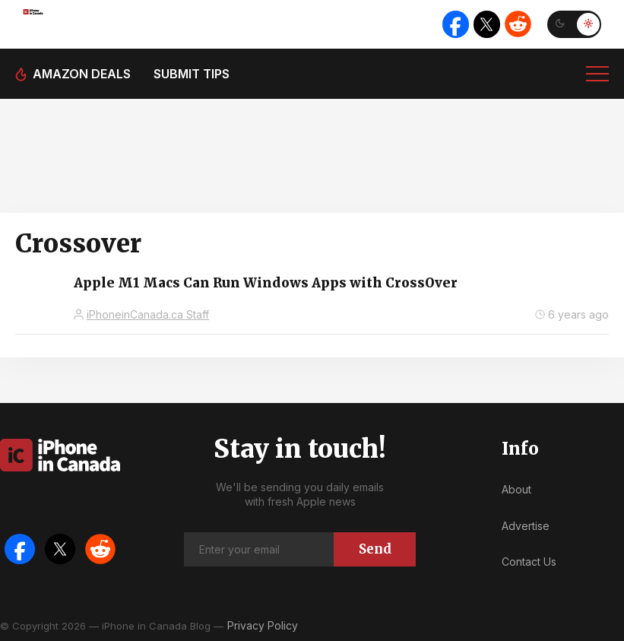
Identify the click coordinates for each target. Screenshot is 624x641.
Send (375, 549)
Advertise (526, 525)
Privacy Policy (262, 625)
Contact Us (529, 561)
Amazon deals (82, 73)
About (516, 489)
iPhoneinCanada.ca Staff (148, 314)
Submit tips (192, 73)
